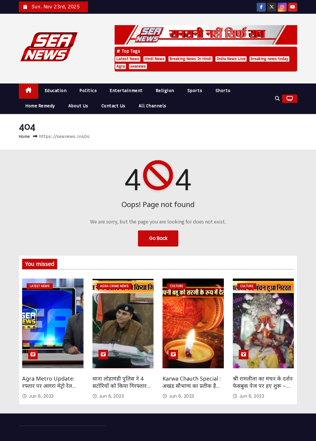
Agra (120, 66)
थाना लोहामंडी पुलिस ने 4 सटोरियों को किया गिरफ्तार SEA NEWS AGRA (119, 385)
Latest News (127, 59)
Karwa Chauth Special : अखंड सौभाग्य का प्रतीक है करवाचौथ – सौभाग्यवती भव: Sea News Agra (191, 389)
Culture (176, 286)
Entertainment (126, 90)
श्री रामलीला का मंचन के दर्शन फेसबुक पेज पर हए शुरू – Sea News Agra (263, 385)
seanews (138, 66)
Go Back (158, 238)
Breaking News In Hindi (190, 59)
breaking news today (269, 59)
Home (24, 136)
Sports (194, 90)
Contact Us (113, 106)
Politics (88, 90)
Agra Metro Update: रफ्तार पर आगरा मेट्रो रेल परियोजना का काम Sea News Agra (48, 389)
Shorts (222, 90)
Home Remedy (40, 106)
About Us (78, 106)
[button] (277, 98)
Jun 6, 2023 (41, 396)
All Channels (152, 106)
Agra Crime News (114, 286)
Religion (165, 90)
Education (56, 90)
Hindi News (154, 59)
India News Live (231, 59)
